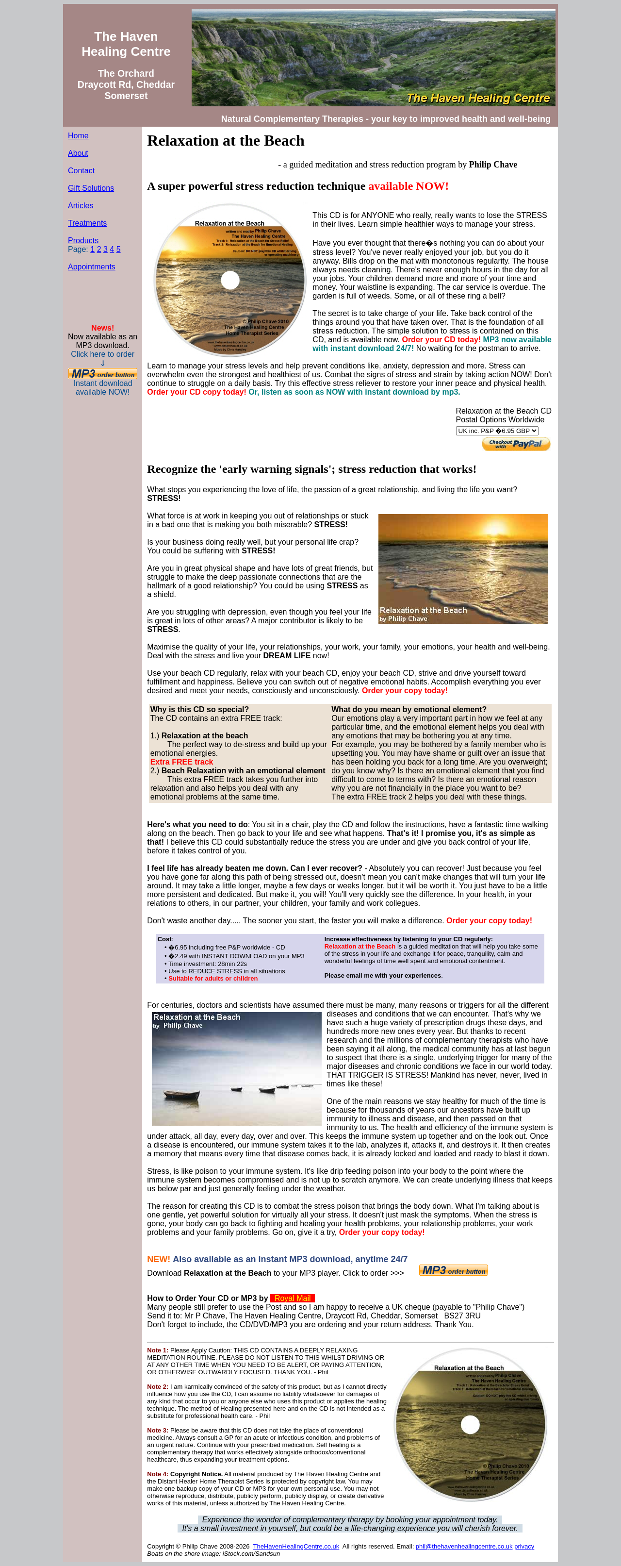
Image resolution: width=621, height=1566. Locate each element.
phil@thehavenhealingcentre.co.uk (464, 1546)
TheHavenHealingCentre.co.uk (296, 1546)
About (78, 153)
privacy (524, 1546)
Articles (80, 205)
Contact (81, 171)
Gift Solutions (91, 188)
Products (83, 240)
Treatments (87, 223)
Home (78, 136)
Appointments (91, 267)
